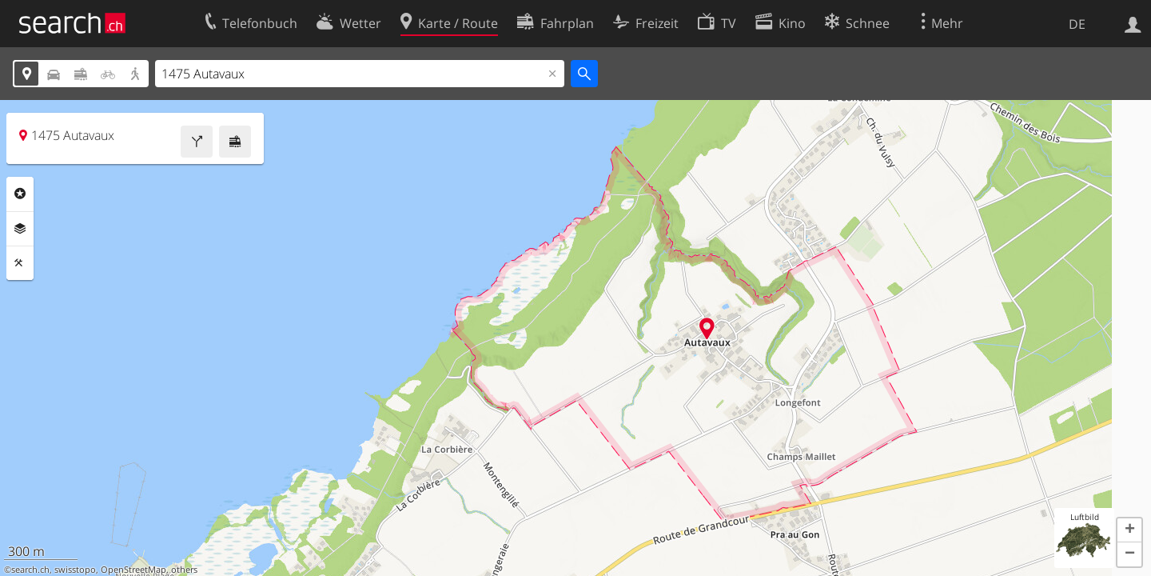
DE (1077, 24)
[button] (1129, 530)
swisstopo (75, 569)
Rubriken (20, 193)
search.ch (30, 569)
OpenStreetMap (133, 569)
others (184, 569)
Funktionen (20, 263)
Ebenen (20, 229)
